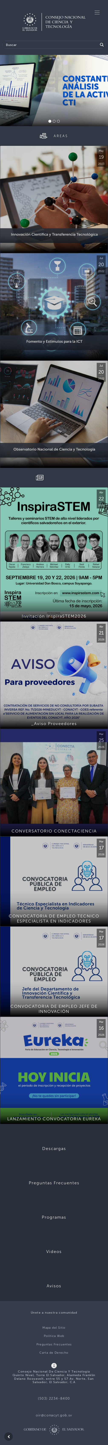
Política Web (54, 1336)
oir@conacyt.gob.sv (54, 1415)
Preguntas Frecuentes (54, 1344)
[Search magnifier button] (101, 44)
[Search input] (51, 44)
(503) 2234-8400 (54, 1398)
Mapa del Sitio (54, 1327)
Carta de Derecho (53, 1353)
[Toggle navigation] (97, 12)
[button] (8, 90)
